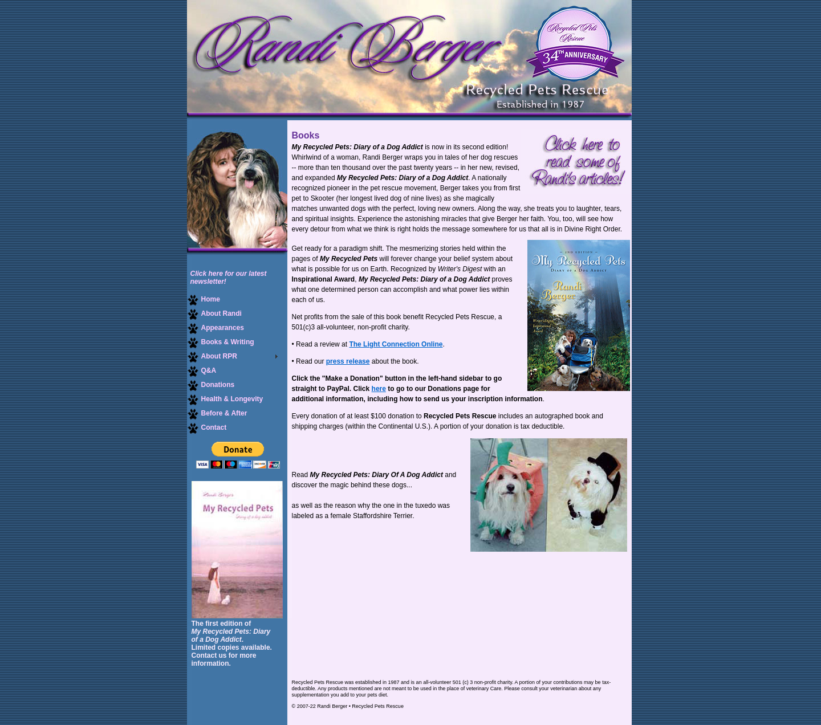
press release (348, 361)
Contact (207, 428)
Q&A (202, 371)
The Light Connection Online (395, 344)
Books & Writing (220, 342)
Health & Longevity (225, 399)
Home (203, 299)
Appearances (215, 328)
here (379, 389)
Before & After (217, 413)
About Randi (214, 314)
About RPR (212, 356)
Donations (211, 385)
